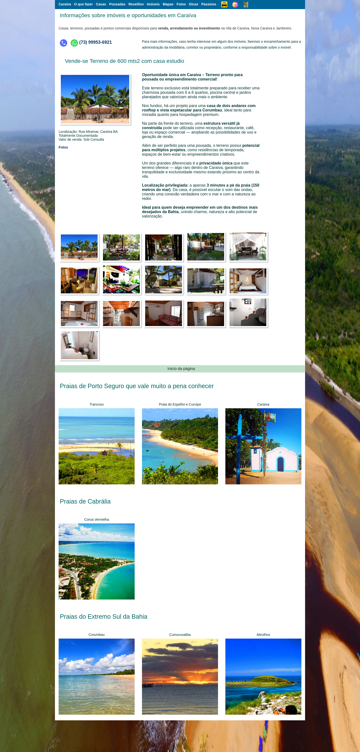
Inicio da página (181, 369)
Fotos (63, 147)
